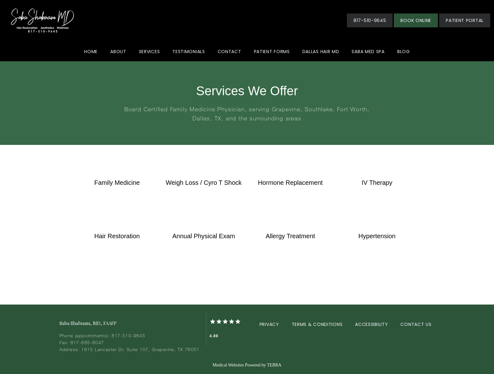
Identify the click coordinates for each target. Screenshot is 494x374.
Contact (229, 51)
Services (149, 51)
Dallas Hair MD (320, 51)
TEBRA (274, 365)
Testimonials (188, 51)
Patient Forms (272, 51)
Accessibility (371, 324)
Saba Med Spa (368, 51)
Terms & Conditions (317, 324)
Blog (403, 51)
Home (91, 51)
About (118, 51)
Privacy (269, 324)
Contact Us (415, 324)
